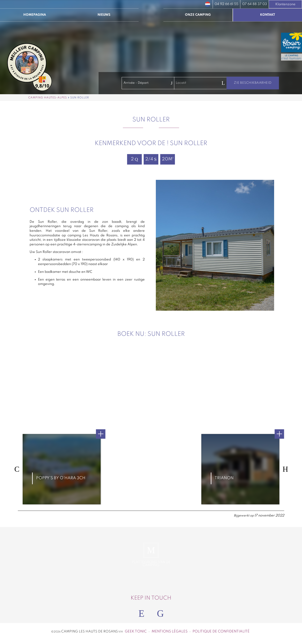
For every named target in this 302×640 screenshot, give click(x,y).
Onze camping (198, 15)
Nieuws (104, 15)
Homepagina (34, 15)
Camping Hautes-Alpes (47, 97)
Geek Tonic (136, 631)
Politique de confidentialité (221, 631)
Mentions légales (169, 631)
